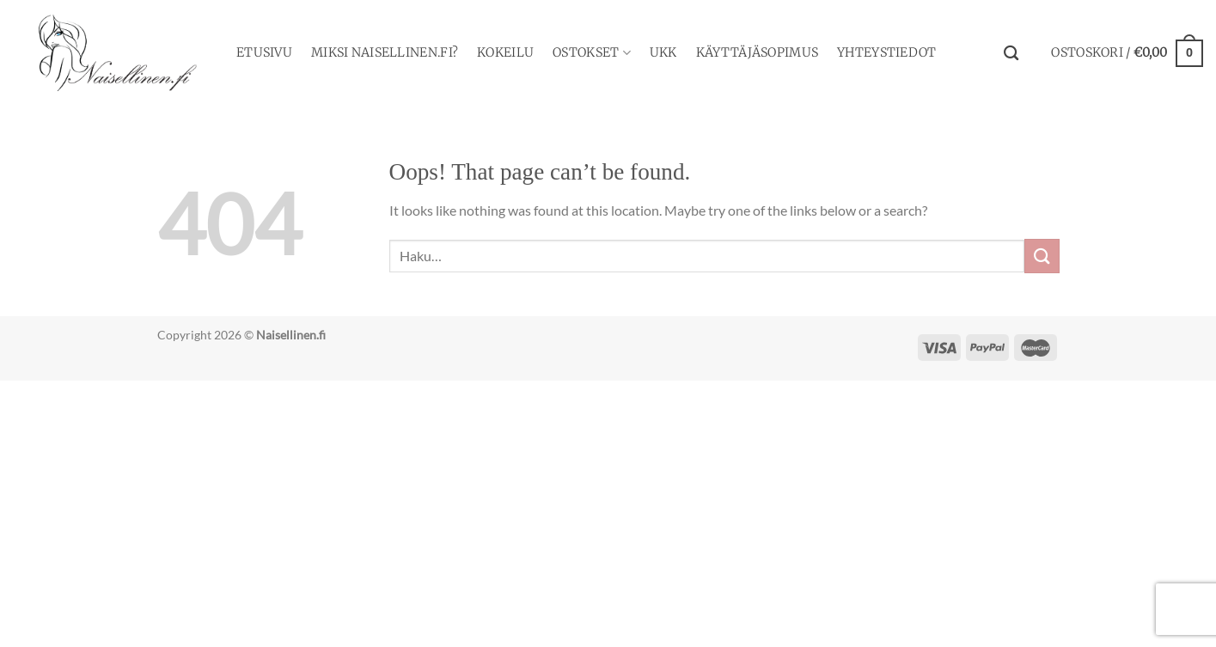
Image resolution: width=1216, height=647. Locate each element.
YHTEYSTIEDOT (886, 52)
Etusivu (264, 52)
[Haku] (1011, 53)
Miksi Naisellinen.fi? (384, 52)
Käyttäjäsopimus (757, 52)
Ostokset (592, 53)
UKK (663, 52)
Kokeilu (505, 52)
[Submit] (1041, 255)
